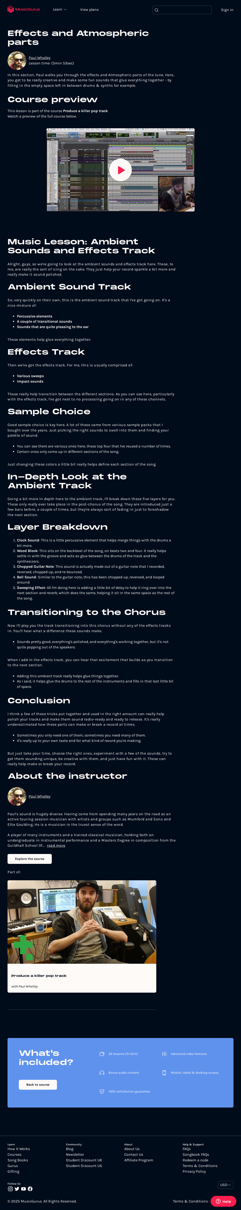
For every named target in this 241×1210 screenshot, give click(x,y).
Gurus (13, 1166)
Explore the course (29, 859)
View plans (90, 10)
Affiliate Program (138, 1160)
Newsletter (75, 1155)
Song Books (18, 1160)
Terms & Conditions (200, 1166)
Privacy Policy (194, 1172)
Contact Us (133, 1155)
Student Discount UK (84, 1160)
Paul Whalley (39, 58)
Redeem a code (195, 1160)
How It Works (19, 1149)
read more (56, 845)
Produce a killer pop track (39, 976)
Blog (69, 1149)
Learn (59, 9)
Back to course (37, 1085)
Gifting (13, 1172)
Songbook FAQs (196, 1155)
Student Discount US (84, 1166)
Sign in (227, 10)
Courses (14, 1155)
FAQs (187, 1149)
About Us (132, 1149)
